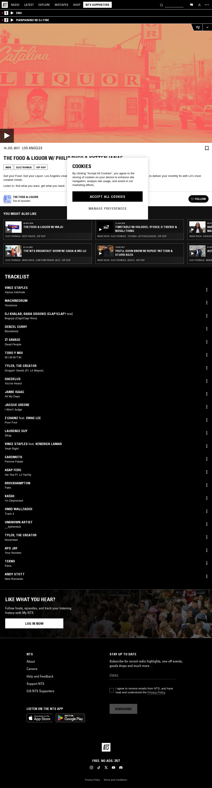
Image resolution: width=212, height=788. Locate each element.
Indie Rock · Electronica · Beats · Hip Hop (121, 260)
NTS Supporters (97, 5)
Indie (8, 167)
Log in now (34, 623)
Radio (15, 5)
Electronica (24, 167)
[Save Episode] (207, 148)
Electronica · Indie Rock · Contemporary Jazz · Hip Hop (38, 260)
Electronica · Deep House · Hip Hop (25, 236)
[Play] (106, 83)
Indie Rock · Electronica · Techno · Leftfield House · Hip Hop (132, 236)
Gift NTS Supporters (40, 691)
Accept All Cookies (107, 196)
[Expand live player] (207, 27)
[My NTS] (199, 5)
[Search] (161, 4)
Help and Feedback (40, 676)
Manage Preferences (108, 208)
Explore (44, 5)
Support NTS (35, 683)
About (31, 661)
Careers (32, 669)
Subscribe (123, 709)
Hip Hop (41, 167)
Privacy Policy (156, 692)
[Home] (5, 5)
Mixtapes (61, 5)
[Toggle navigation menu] (206, 5)
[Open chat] (191, 4)
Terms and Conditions (115, 780)
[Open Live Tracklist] (196, 27)
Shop (76, 5)
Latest (29, 5)
